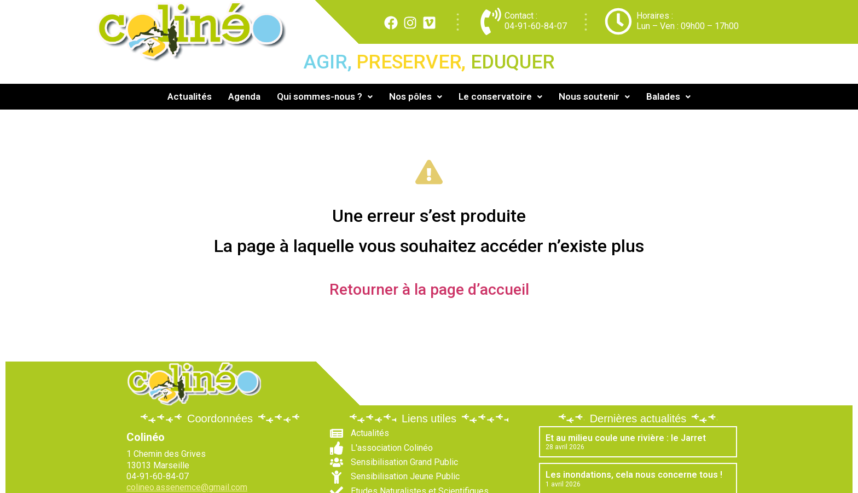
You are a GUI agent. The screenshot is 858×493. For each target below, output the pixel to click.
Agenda (244, 96)
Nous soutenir (594, 96)
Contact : (521, 15)
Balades (668, 96)
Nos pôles (415, 96)
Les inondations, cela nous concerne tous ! (634, 474)
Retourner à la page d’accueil (429, 289)
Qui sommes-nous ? (325, 96)
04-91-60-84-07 (536, 26)
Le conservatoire (500, 96)
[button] (325, 97)
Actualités (189, 96)
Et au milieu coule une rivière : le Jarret (626, 438)
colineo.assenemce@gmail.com (186, 487)
